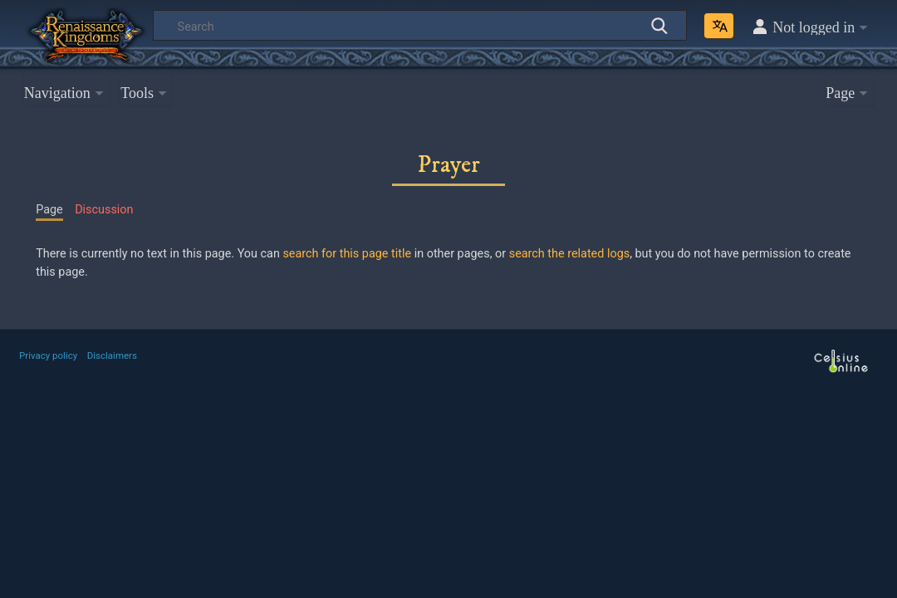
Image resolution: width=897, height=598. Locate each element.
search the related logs (569, 254)
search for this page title (346, 254)
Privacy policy (48, 355)
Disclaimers (112, 355)
